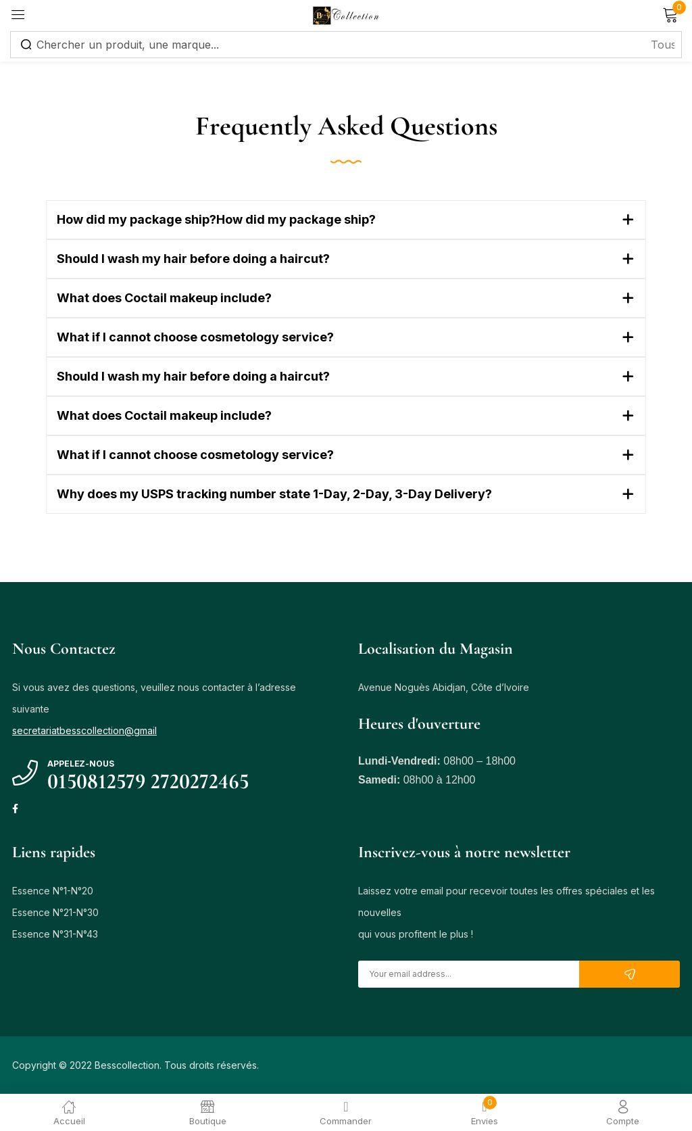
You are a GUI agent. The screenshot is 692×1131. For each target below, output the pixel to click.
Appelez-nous (80, 764)
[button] (346, 219)
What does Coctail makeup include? (164, 298)
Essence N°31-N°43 (55, 934)
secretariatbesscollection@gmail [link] (84, 730)
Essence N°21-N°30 (55, 912)
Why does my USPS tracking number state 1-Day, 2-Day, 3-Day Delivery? (274, 494)
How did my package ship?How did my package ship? (216, 219)
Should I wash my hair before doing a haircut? (193, 258)
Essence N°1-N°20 (52, 890)
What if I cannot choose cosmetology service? (195, 337)
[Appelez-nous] (25, 773)
